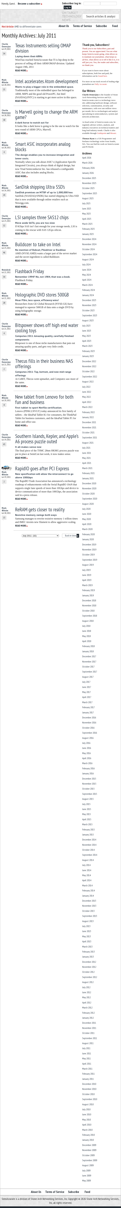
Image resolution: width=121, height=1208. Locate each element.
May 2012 (86, 997)
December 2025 (89, 178)
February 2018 (88, 646)
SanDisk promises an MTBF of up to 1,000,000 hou (44, 192)
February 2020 (88, 534)
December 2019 (89, 544)
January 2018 (88, 651)
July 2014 (86, 865)
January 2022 (88, 417)
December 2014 (89, 839)
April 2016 (86, 758)
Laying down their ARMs (28, 56)
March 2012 (87, 1007)
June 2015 (86, 809)
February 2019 (88, 590)
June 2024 (86, 269)
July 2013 (86, 926)
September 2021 (89, 437)
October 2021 (88, 432)
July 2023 (86, 325)
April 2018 (86, 641)
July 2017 (86, 681)
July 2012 (86, 987)
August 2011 (88, 1043)
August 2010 (88, 1104)
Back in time (72, 536)
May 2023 (86, 335)
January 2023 (88, 356)
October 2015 (88, 788)
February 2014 (88, 890)
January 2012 (88, 1017)
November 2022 (89, 366)
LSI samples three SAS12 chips (42, 217)
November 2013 (89, 905)
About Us (64, 26)
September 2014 (89, 854)
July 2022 (86, 386)
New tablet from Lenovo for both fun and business (44, 399)
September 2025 (89, 193)
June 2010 (86, 1114)
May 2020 (86, 519)
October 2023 (88, 310)
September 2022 (89, 376)
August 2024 (88, 259)
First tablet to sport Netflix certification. (38, 407)
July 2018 (86, 625)
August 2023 (88, 320)
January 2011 (88, 1078)
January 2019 (88, 595)
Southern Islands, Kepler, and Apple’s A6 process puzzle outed (46, 439)
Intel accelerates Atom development (46, 81)
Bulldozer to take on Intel (37, 244)
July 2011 (86, 1048)
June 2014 (86, 870)
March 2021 (87, 468)
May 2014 (86, 875)
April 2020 (86, 524)
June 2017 (86, 687)
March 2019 (87, 585)
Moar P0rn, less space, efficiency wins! (37, 300)
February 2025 (88, 228)
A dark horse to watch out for (32, 122)
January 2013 (88, 956)
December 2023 (89, 300)
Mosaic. (113, 133)
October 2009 (88, 1155)
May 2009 (86, 1180)
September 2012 (89, 977)
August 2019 (88, 564)
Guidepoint (101, 133)
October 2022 (88, 371)
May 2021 (86, 457)
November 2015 (89, 783)
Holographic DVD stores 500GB (42, 294)
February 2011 (88, 1073)
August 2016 (88, 737)
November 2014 (89, 844)
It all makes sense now (28, 446)
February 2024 (88, 289)
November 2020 (89, 488)
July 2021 (86, 447)
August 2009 (88, 1165)
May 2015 (86, 814)
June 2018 (86, 630)
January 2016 (88, 773)
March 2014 (87, 885)
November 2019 (89, 549)
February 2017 (88, 707)
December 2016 (89, 717)
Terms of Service (82, 26)
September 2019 (89, 559)
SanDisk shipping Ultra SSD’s (40, 187)
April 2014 (86, 880)
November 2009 (89, 1150)
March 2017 (87, 702)
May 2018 (86, 636)
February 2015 (88, 829)
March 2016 (87, 763)
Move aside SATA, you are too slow (35, 222)
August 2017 (88, 676)
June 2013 (86, 931)
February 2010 (88, 1134)
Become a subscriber (30, 3)
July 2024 (86, 264)
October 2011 (88, 1033)
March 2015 (87, 824)
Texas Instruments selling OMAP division (43, 48)
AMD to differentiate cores (27, 26)
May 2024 (86, 274)
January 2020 (88, 539)
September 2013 (89, 915)
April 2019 (86, 580)
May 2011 (86, 1058)
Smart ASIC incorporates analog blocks (42, 147)
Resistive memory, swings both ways (36, 514)
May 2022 (86, 396)
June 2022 (86, 391)
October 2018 (88, 610)
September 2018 (89, 615)
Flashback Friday (29, 271)
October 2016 (88, 727)
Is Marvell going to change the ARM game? (46, 114)
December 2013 (89, 900)
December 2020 (89, 483)
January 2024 (88, 295)
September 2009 (89, 1160)
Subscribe (101, 26)
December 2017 (89, 656)
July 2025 (86, 203)
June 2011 (86, 1053)
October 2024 (88, 249)
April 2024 (86, 279)
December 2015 (89, 778)
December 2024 (89, 239)
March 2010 (87, 1129)
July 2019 (86, 569)
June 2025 (86, 208)
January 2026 (88, 172)
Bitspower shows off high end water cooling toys (46, 328)
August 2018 (88, 620)
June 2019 (86, 575)
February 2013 (88, 951)
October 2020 (88, 493)
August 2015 (88, 798)
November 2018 (89, 605)
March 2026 (87, 162)
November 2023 (89, 305)
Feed (115, 26)
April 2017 (86, 697)
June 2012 (86, 992)
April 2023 (86, 340)
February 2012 (88, 1012)
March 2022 (87, 407)
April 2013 (86, 941)
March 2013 (87, 946)
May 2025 (86, 213)
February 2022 (88, 412)
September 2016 (89, 732)
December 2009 (89, 1145)
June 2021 (86, 452)
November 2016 (89, 722)
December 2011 (89, 1022)
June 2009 (86, 1175)
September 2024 (89, 254)
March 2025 (87, 223)
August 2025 (88, 198)
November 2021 (89, 427)
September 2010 (89, 1099)
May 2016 (86, 753)
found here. (102, 76)
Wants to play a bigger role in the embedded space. (44, 86)
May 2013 (86, 936)
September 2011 (89, 1038)
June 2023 (86, 330)
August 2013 (88, 921)
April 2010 (86, 1124)
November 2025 (89, 183)
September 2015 (89, 793)
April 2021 (86, 462)
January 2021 (88, 478)
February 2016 (88, 768)
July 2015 (86, 804)
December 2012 (89, 961)
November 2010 (89, 1088)
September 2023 (89, 315)
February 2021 (88, 473)
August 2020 (88, 503)
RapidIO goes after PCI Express (42, 468)
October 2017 (88, 666)
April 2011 (86, 1063)
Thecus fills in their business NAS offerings (44, 364)
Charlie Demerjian (6, 45)
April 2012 (86, 1002)
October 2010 (88, 1094)
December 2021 (89, 422)
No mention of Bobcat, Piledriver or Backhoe (40, 249)
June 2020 (86, 513)
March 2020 (87, 529)
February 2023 (88, 351)
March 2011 (87, 1068)
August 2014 (88, 860)
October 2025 (88, 188)
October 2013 (88, 910)
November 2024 (89, 244)
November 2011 (89, 1028)
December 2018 (89, 600)
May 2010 (86, 1119)
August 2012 (88, 982)
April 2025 (86, 218)
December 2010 (89, 1083)
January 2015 (88, 834)
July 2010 (86, 1109)
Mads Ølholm (5, 81)
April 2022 (86, 402)
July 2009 (86, 1170)
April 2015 (86, 819)
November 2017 (89, 661)
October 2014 (88, 849)
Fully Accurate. (101, 84)
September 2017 (89, 671)
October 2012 (88, 971)
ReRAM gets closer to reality (40, 509)
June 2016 (86, 748)
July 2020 (86, 508)
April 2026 (86, 157)
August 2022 (88, 381)
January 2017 (88, 712)
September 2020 (89, 498)
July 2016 (86, 742)
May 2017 (86, 692)
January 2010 (88, 1139)
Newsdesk (6, 269)
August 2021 (88, 442)
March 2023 (87, 345)
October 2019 (88, 554)
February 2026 (88, 167)
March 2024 (87, 284)
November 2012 (89, 966)
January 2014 (88, 895)
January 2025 (88, 234)
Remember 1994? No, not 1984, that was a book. (42, 276)
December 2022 (89, 361)
